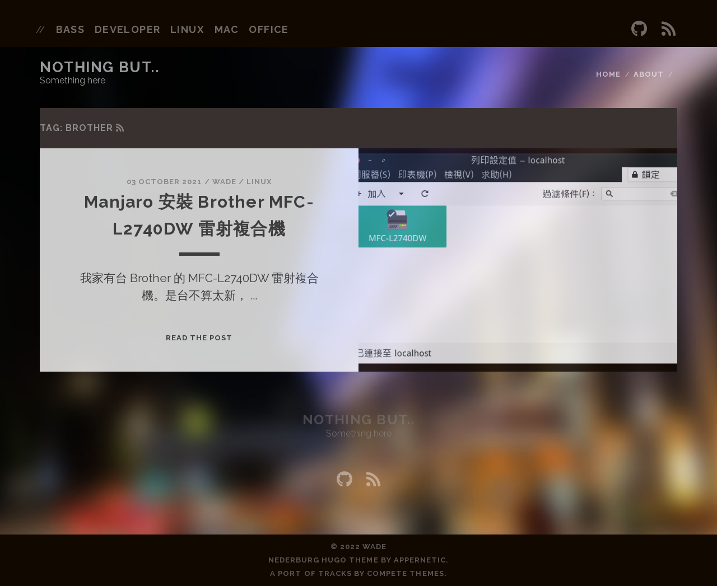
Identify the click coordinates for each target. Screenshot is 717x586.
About (649, 74)
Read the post (199, 338)
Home (608, 74)
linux (187, 29)
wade (224, 181)
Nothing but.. (99, 67)
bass (70, 29)
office (269, 29)
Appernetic (420, 560)
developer (128, 29)
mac (227, 29)
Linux (259, 181)
